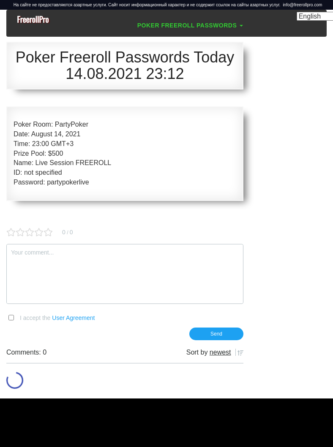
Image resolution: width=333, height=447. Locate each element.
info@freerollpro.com (302, 5)
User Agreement (73, 317)
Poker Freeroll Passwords (190, 25)
